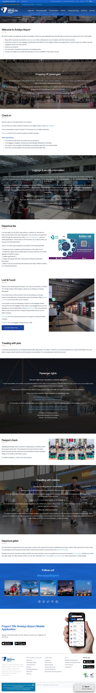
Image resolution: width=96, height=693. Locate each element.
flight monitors (50, 131)
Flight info (29, 665)
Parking (28, 672)
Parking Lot (68, 672)
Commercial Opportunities (72, 667)
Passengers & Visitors (9, 1)
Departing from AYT (48, 18)
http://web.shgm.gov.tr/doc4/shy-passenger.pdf (48, 402)
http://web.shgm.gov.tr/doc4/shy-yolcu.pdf (48, 404)
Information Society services (53, 676)
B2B (18, 1)
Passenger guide (31, 667)
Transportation (30, 669)
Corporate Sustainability (28, 4)
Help (77, 1)
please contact (30, 313)
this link (56, 190)
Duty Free (29, 676)
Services (28, 679)
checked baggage (48, 201)
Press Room (48, 667)
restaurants (85, 509)
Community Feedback (68, 1)
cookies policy (26, 689)
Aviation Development (71, 665)
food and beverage (59, 561)
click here (37, 505)
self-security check (61, 208)
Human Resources (50, 672)
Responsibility (49, 669)
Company (47, 665)
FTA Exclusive (69, 669)
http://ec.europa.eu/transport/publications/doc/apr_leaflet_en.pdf (48, 414)
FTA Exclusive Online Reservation (11, 4)
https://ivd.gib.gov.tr (32, 242)
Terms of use (37, 690)
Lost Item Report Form (11, 333)
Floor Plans (39, 4)
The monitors (78, 558)
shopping (47, 561)
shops (62, 509)
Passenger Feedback (55, 1)
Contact (82, 1)
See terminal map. (63, 555)
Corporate (24, 1)
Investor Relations (50, 674)
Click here (5, 138)
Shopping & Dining (31, 674)
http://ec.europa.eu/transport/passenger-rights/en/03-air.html (48, 412)
